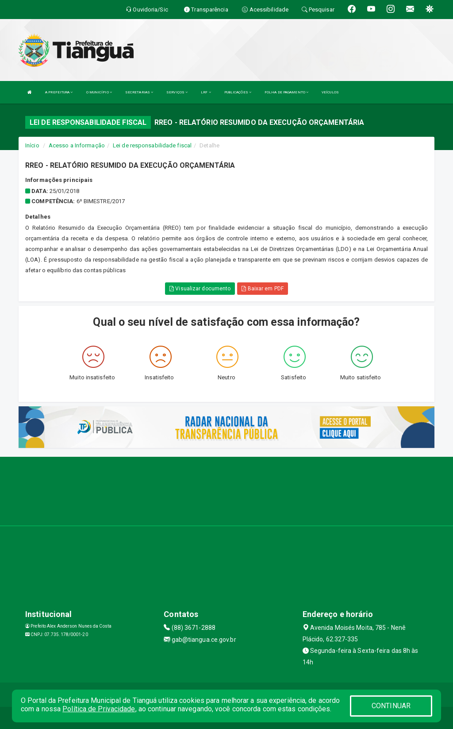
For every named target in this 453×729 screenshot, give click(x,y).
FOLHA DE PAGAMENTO (286, 92)
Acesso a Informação (77, 145)
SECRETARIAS (139, 92)
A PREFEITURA (59, 92)
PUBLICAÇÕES (237, 92)
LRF (206, 92)
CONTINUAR (391, 706)
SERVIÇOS (177, 92)
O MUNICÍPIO (99, 92)
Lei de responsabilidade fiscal (152, 145)
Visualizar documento (199, 288)
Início (32, 145)
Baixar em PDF (263, 288)
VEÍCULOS (330, 92)
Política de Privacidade (98, 709)
